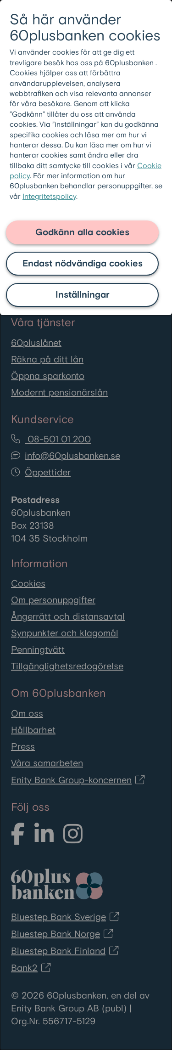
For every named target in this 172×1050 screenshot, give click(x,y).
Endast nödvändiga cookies (82, 264)
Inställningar (82, 295)
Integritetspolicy (49, 197)
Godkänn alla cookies (82, 232)
